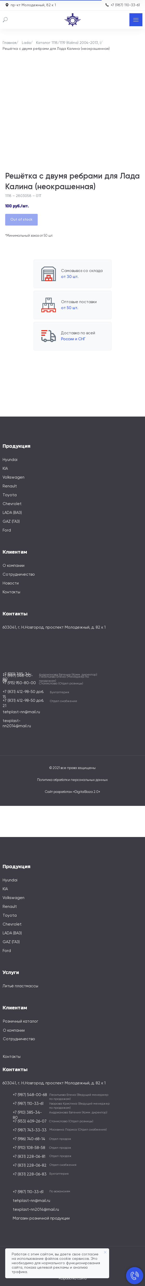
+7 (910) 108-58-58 (29, 1148)
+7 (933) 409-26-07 (30, 1121)
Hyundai (10, 460)
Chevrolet (12, 504)
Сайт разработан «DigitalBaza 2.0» (72, 792)
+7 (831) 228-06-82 (30, 1165)
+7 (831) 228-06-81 (29, 1157)
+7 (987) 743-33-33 (30, 1130)
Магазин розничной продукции (41, 1218)
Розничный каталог (20, 1021)
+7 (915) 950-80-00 (19, 683)
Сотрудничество (19, 574)
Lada (26, 43)
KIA (5, 469)
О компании (13, 566)
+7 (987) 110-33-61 (125, 5)
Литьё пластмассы (20, 986)
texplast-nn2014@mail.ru (36, 1210)
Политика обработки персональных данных (72, 780)
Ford (7, 530)
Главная (9, 43)
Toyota (10, 495)
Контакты (11, 592)
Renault (10, 486)
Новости (11, 583)
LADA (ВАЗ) (12, 513)
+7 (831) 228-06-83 (30, 1174)
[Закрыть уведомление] (105, 1252)
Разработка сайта (73, 1278)
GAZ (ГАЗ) (11, 521)
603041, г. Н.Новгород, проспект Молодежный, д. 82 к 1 (54, 627)
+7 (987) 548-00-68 (30, 1095)
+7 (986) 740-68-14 (29, 1139)
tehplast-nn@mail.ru (21, 712)
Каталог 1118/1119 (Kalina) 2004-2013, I (68, 43)
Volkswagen (13, 477)
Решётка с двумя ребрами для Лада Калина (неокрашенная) (56, 49)
